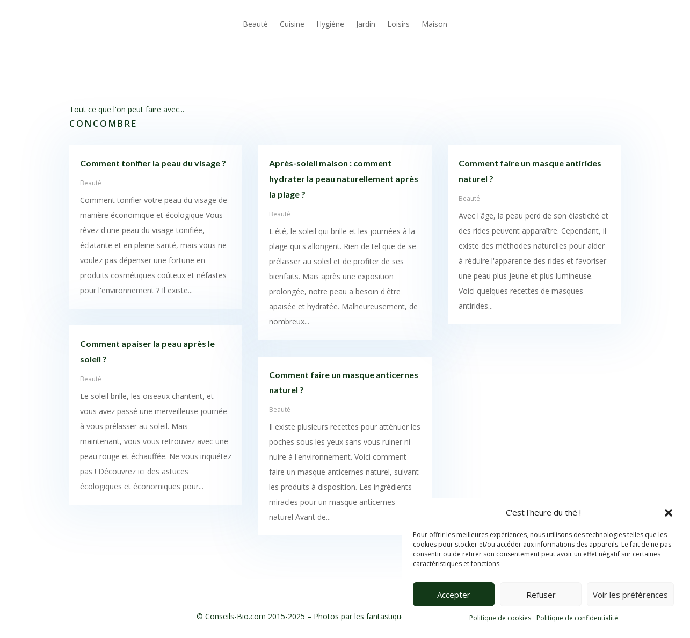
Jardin (365, 24)
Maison (434, 24)
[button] (668, 513)
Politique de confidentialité (577, 617)
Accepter (453, 594)
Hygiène (330, 24)
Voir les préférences (630, 594)
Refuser (541, 594)
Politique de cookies (500, 617)
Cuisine (292, 24)
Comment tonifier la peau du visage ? (153, 163)
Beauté (255, 24)
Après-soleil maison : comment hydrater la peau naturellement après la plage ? (343, 178)
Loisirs (398, 24)
